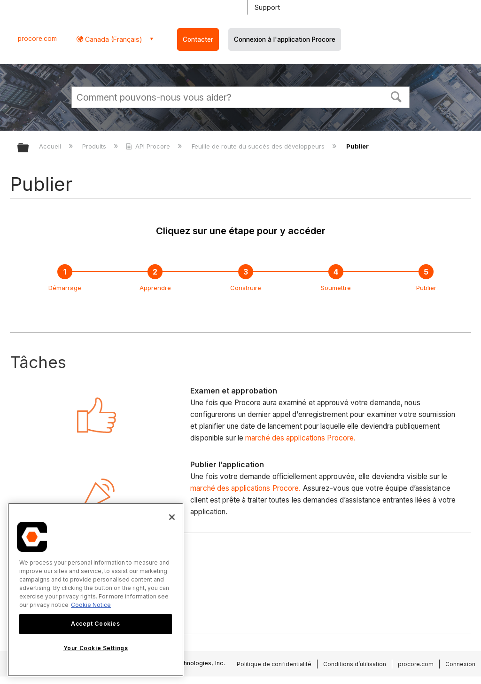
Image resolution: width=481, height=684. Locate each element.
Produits (95, 146)
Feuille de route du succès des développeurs (259, 146)
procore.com (37, 38)
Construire (245, 287)
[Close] (172, 517)
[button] (396, 96)
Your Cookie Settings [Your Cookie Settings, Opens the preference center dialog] (95, 648)
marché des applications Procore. (300, 437)
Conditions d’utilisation (354, 664)
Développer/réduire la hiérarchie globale (29, 148)
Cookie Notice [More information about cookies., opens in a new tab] (91, 604)
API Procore (149, 146)
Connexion (460, 664)
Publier (426, 287)
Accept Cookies (95, 623)
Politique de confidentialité (274, 664)
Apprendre (155, 287)
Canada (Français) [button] (112, 39)
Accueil (51, 146)
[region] (96, 589)
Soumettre (336, 287)
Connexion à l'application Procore (284, 39)
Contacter (198, 39)
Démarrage (64, 287)
